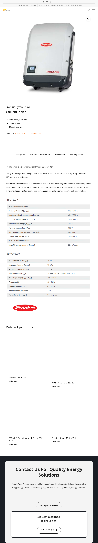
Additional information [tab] (40, 154)
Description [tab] (20, 154)
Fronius (17, 133)
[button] (93, 10)
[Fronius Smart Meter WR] (69, 413)
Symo (41, 133)
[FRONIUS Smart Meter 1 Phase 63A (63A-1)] (26, 413)
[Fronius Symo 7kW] (26, 352)
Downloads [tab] (60, 154)
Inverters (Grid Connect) (29, 133)
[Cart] (89, 10)
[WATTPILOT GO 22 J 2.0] (69, 355)
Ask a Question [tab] (76, 154)
